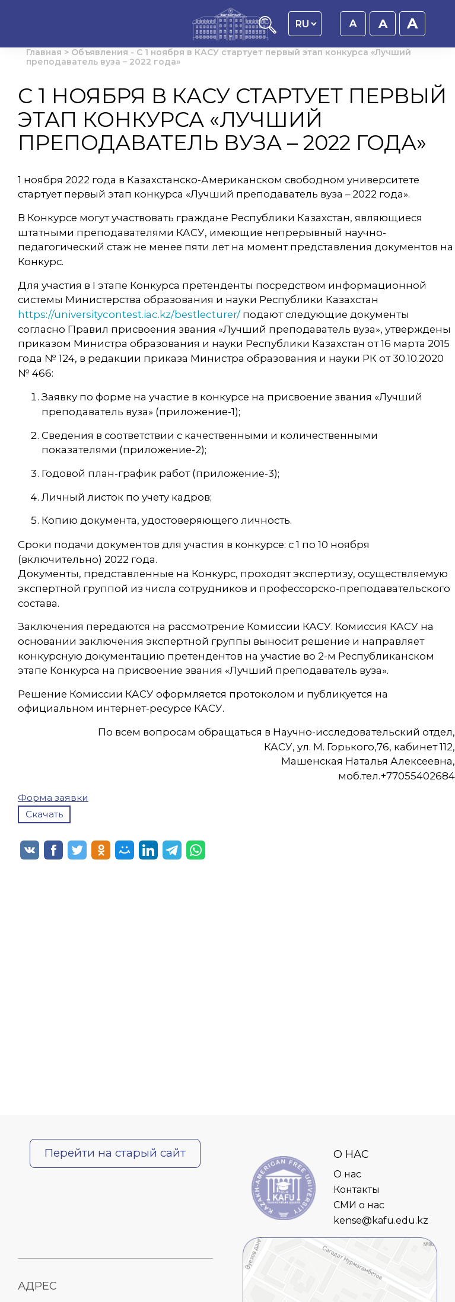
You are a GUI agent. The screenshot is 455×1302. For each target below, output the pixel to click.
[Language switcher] (306, 23)
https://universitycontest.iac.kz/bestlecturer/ (129, 314)
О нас (347, 1174)
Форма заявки (53, 797)
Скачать (44, 814)
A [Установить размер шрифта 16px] (353, 23)
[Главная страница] (230, 25)
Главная (44, 52)
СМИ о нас (358, 1205)
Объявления (99, 52)
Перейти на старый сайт (115, 1153)
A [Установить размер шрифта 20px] (412, 23)
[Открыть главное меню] (39, 25)
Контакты (356, 1189)
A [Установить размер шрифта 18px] (382, 24)
